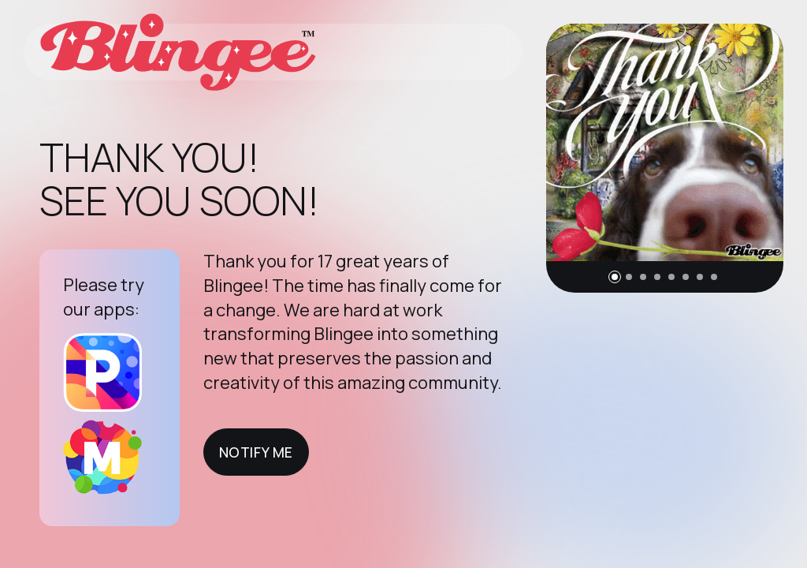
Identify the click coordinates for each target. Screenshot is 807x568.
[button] (615, 277)
